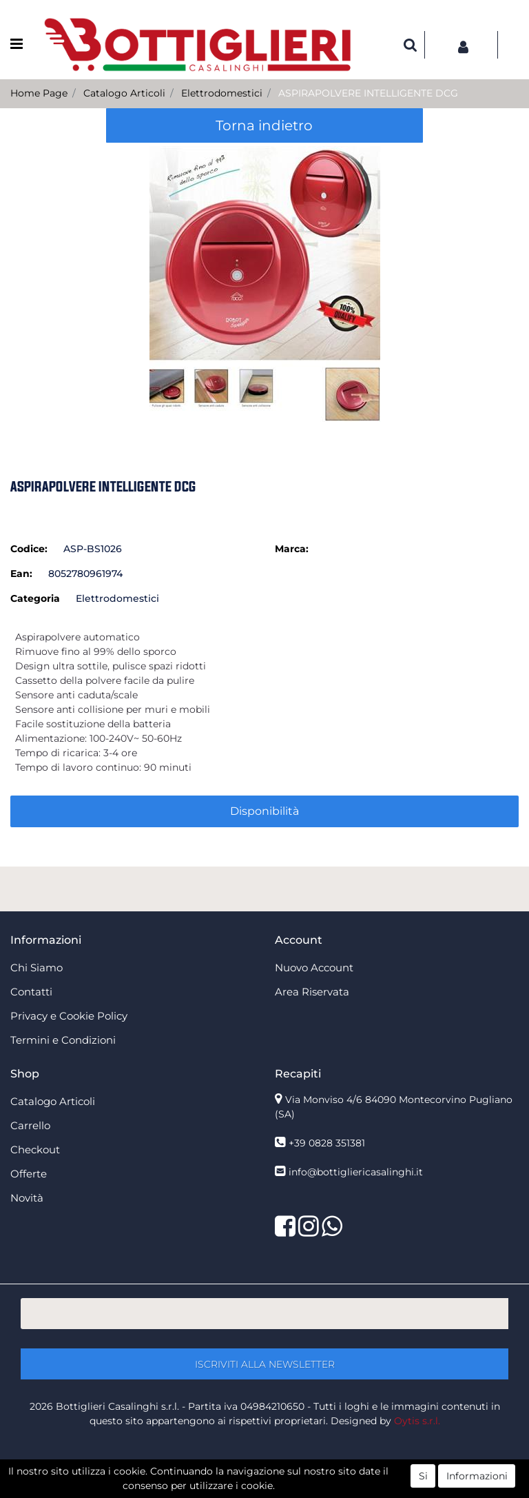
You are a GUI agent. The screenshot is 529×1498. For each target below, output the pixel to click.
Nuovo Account (314, 967)
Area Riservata (312, 991)
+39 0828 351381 (327, 1143)
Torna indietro (264, 125)
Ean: (21, 573)
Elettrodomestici (221, 93)
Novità (26, 1197)
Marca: (292, 549)
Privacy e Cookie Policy (68, 1015)
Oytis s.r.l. (417, 1421)
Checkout (35, 1149)
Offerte (28, 1173)
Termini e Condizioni (63, 1039)
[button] (410, 45)
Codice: (29, 549)
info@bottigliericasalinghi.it (356, 1172)
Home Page (39, 93)
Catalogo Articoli (124, 93)
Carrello (30, 1125)
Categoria (35, 598)
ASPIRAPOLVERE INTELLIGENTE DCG (368, 93)
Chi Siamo (36, 967)
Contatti (31, 991)
